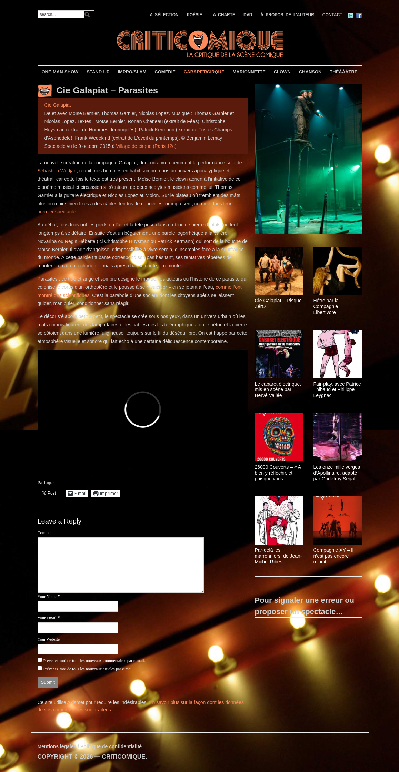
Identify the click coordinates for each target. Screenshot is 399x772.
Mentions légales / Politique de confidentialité (90, 746)
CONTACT (332, 14)
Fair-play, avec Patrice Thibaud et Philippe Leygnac (337, 389)
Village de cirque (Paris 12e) (146, 146)
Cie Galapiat (57, 105)
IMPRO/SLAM (132, 71)
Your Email (47, 618)
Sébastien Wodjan (57, 170)
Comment (46, 532)
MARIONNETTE (248, 71)
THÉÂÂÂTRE (343, 71)
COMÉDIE (165, 71)
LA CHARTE (222, 14)
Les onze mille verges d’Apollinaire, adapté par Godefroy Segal (336, 472)
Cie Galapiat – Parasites (107, 90)
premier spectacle (57, 211)
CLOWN (282, 71)
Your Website (49, 639)
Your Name (47, 596)
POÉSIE (194, 14)
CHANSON (310, 71)
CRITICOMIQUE (124, 756)
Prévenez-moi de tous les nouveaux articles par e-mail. (88, 669)
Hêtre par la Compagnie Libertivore (326, 306)
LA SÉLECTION (163, 14)
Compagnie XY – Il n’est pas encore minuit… (333, 556)
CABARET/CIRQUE (204, 71)
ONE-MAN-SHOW (59, 71)
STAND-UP (98, 71)
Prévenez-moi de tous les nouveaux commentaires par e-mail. (94, 660)
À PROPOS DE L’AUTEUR (287, 14)
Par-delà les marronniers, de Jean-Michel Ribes (278, 556)
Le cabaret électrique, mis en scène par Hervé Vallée (278, 389)
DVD (247, 14)
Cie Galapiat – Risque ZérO (278, 303)
